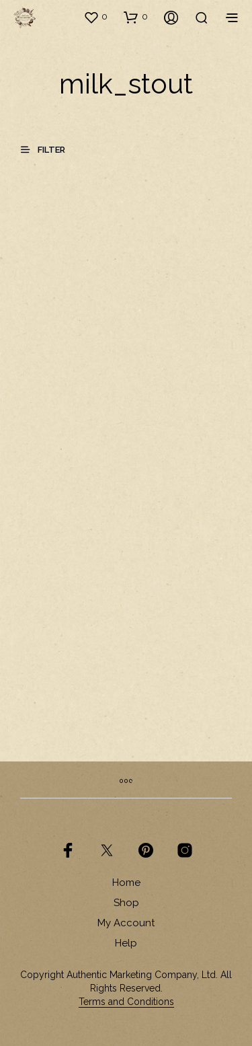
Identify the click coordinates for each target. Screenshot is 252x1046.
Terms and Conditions (126, 1002)
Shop (126, 903)
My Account (126, 923)
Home (126, 882)
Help (126, 943)
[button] (95, 17)
